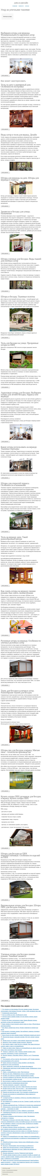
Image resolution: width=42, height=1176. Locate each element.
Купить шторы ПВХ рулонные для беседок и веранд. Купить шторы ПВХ (21, 797)
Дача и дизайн (21, 3)
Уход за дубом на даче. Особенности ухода (14, 1014)
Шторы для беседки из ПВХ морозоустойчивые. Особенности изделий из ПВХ (20, 855)
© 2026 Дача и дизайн (6, 1168)
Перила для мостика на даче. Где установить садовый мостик (20, 1092)
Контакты (4, 1170)
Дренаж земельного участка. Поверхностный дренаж (18, 1153)
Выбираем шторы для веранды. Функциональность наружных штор (18, 34)
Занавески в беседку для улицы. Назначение (15, 212)
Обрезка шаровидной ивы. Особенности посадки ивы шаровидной (22, 1105)
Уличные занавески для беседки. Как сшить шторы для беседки (21, 1077)
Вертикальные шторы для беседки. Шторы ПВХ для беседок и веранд (21, 906)
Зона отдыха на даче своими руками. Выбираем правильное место (21, 1035)
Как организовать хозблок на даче (12, 1079)
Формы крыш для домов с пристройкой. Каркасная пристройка (20, 1040)
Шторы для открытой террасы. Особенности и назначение (15, 484)
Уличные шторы (7, 16)
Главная (14, 6)
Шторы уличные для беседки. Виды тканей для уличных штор (21, 259)
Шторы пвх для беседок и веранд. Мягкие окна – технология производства (20, 751)
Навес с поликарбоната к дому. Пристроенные (16, 1072)
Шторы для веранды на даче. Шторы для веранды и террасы (20, 179)
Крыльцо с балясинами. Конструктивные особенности (18, 1145)
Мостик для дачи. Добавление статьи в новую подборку (19, 1073)
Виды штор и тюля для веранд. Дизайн (19, 134)
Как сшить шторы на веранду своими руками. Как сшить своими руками (18, 592)
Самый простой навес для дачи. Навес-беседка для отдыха (20, 1086)
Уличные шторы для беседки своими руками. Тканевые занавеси (18, 955)
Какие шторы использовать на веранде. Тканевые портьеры (19, 448)
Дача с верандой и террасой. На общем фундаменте (18, 1066)
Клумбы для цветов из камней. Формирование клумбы (18, 1075)
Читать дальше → (5, 75)
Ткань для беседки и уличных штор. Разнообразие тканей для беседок (17, 691)
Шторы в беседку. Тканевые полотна (18, 296)
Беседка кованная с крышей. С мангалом (14, 1085)
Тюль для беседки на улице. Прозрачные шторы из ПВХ (19, 344)
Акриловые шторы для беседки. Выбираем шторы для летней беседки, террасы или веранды (21, 394)
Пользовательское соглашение (11, 1170)
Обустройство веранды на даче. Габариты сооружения (18, 1110)
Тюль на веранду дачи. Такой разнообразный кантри (14, 538)
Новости (21, 6)
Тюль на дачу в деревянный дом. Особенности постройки (16, 85)
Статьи (27, 6)
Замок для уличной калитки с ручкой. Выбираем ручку (18, 1147)
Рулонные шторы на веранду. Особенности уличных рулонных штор (21, 641)
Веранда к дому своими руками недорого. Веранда (17, 1042)
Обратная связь (5, 1174)
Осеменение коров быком (9, 1013)
